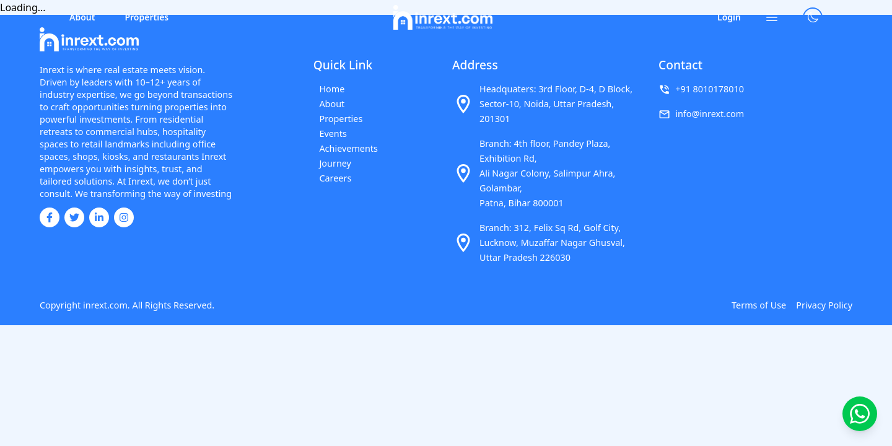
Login (729, 17)
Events (327, 133)
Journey (329, 163)
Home (326, 89)
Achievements (343, 148)
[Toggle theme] (813, 17)
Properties (146, 17)
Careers (329, 178)
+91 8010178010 (709, 89)
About (82, 17)
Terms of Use (759, 305)
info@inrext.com (709, 114)
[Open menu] (771, 17)
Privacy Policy (824, 305)
